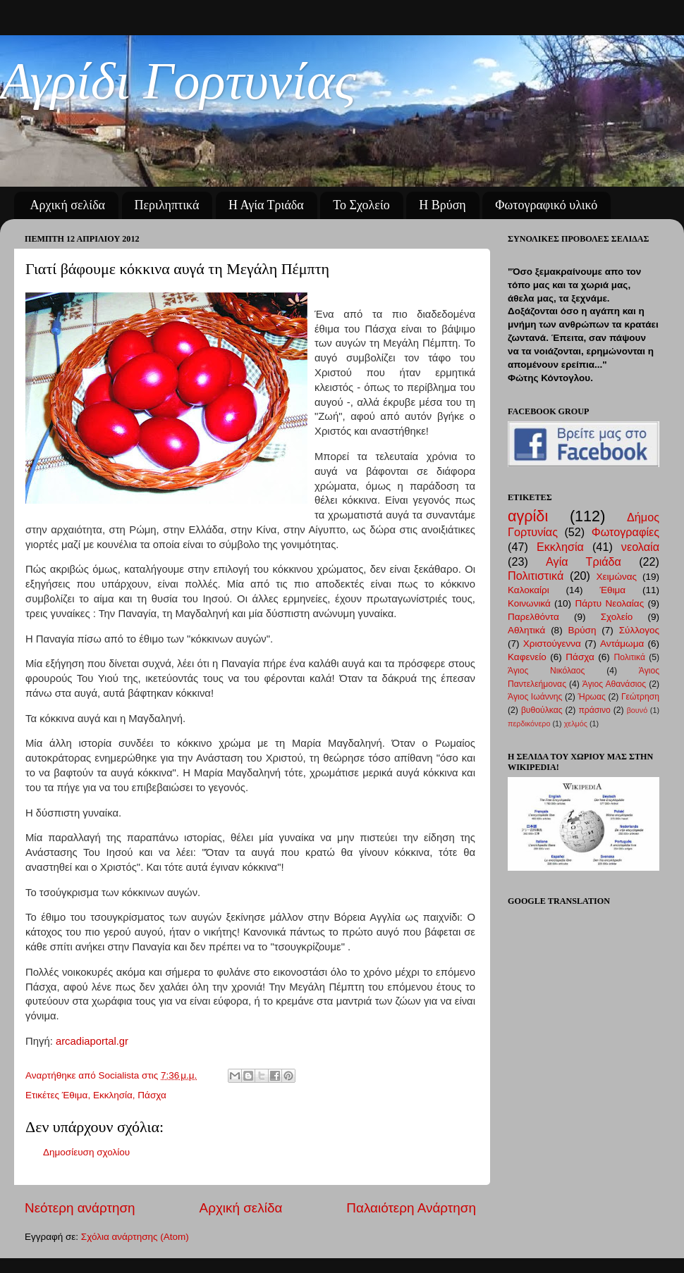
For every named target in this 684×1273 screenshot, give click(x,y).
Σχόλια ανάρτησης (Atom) (135, 1236)
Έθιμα (75, 1095)
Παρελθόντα (533, 616)
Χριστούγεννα (552, 643)
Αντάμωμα (622, 643)
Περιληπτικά (167, 205)
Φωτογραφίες (625, 532)
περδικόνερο (529, 723)
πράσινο (594, 710)
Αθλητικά (526, 630)
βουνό (637, 710)
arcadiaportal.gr (92, 1041)
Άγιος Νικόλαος (546, 671)
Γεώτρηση (640, 697)
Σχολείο (617, 616)
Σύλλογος (639, 630)
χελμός (575, 723)
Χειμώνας (617, 576)
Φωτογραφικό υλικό (546, 205)
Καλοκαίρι (528, 590)
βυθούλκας (542, 710)
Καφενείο (527, 657)
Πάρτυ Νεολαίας (609, 603)
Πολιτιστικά (535, 575)
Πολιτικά (629, 657)
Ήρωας (591, 697)
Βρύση (582, 630)
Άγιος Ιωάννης (535, 697)
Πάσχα (152, 1095)
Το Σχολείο (361, 205)
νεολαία (640, 546)
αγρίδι (528, 516)
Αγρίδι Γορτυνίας (178, 80)
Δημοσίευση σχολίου (86, 1152)
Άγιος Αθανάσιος (614, 684)
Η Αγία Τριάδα (266, 205)
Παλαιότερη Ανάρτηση (411, 1207)
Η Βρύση (442, 205)
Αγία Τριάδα (583, 561)
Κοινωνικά (529, 603)
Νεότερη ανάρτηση (80, 1207)
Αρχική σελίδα (68, 205)
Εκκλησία (113, 1095)
